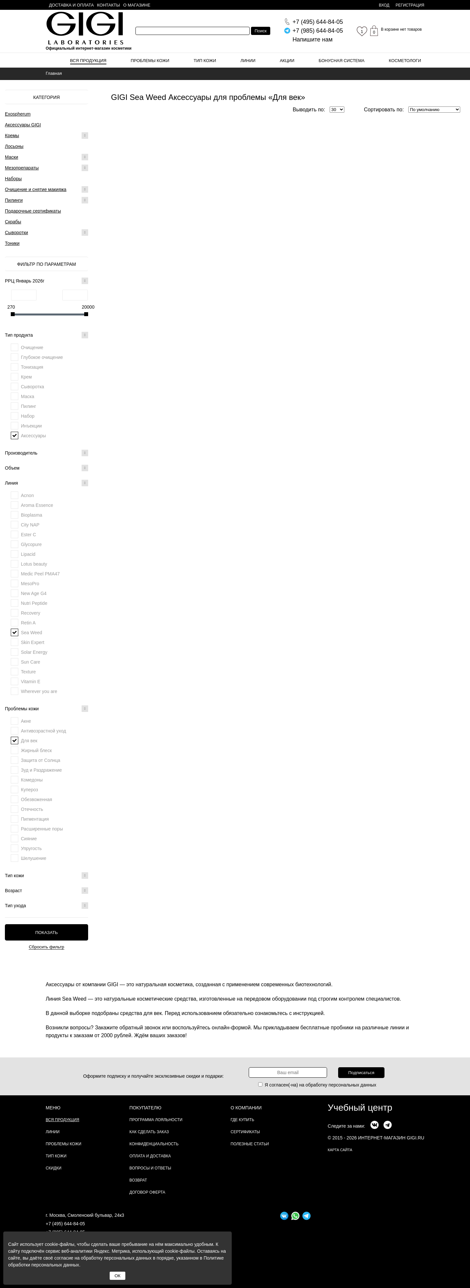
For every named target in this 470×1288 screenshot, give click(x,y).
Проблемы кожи (150, 60)
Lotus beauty (34, 564)
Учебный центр (360, 1108)
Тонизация (32, 367)
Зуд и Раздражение (41, 770)
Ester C (28, 534)
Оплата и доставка (150, 1156)
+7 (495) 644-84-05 (65, 1223)
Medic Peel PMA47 (40, 573)
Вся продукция (88, 60)
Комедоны (32, 779)
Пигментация (35, 819)
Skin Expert (32, 642)
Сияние (29, 838)
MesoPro (30, 583)
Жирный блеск (36, 750)
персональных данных (352, 1084)
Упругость (31, 848)
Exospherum (18, 114)
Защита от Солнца (40, 760)
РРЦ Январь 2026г (46, 281)
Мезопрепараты (22, 167)
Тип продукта (46, 335)
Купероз (29, 789)
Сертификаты (245, 1132)
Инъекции (31, 425)
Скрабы (13, 221)
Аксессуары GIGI (23, 124)
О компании (246, 1107)
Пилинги (14, 200)
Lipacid (28, 554)
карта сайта (340, 1150)
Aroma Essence (37, 505)
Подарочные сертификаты (33, 211)
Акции (287, 60)
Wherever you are (39, 691)
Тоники (12, 243)
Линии (248, 60)
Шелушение (33, 858)
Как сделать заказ (149, 1132)
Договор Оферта (147, 1192)
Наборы (13, 178)
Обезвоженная (36, 799)
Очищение (32, 347)
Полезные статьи (250, 1144)
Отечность (32, 809)
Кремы (12, 135)
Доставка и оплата (71, 5)
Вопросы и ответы (150, 1168)
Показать (46, 932)
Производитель (46, 453)
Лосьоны (14, 146)
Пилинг (28, 406)
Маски (11, 157)
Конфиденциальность (154, 1144)
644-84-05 (317, 22)
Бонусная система (341, 60)
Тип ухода (46, 905)
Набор (28, 416)
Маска (27, 396)
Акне (26, 721)
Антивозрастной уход (43, 730)
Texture (28, 671)
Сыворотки (16, 232)
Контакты (108, 5)
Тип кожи (205, 60)
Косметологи (405, 60)
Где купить (242, 1120)
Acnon (27, 495)
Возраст (46, 890)
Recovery (30, 613)
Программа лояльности (156, 1120)
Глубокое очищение (42, 357)
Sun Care (30, 662)
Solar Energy (34, 652)
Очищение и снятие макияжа (35, 189)
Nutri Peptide (34, 603)
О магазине (136, 5)
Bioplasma (31, 515)
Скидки (53, 1168)
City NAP (30, 524)
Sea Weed (31, 632)
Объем (46, 468)
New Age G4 (34, 593)
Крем (26, 376)
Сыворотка (32, 386)
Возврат (138, 1180)
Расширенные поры (42, 828)
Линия (46, 483)
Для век (29, 740)
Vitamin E (30, 681)
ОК (117, 1275)
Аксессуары (33, 435)
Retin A (28, 622)
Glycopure (31, 544)
